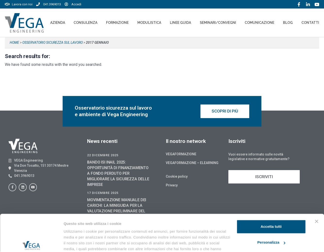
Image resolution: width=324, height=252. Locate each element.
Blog (288, 23)
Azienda (57, 23)
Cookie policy (177, 177)
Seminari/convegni (218, 23)
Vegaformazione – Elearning (192, 163)
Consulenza (85, 23)
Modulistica (149, 23)
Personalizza (271, 217)
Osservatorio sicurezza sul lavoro (52, 42)
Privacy (172, 186)
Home (14, 42)
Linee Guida (180, 23)
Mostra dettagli (77, 242)
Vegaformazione (181, 154)
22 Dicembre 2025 (102, 155)
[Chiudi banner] (316, 195)
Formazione (117, 23)
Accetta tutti (271, 201)
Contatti (310, 23)
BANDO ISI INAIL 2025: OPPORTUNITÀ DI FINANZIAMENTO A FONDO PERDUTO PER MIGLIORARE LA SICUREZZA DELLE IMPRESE (118, 173)
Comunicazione (259, 23)
